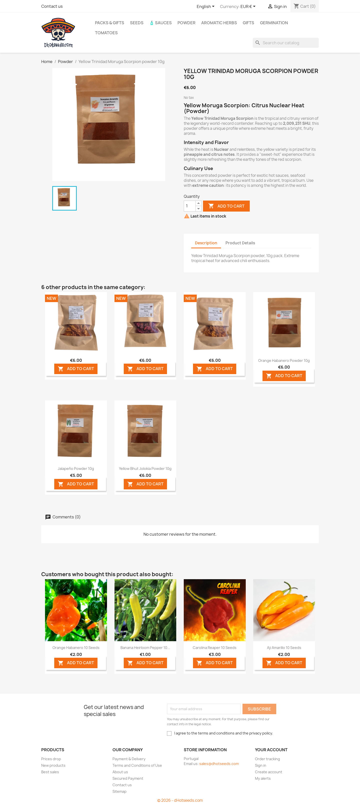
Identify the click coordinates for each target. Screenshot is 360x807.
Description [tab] (206, 243)
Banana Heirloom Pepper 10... (145, 647)
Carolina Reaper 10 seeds (214, 647)
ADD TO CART (76, 369)
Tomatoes (106, 33)
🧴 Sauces (160, 23)
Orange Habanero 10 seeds (76, 647)
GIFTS (248, 23)
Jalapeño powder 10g (76, 468)
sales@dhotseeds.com (219, 763)
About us (120, 771)
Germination (274, 23)
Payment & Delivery (129, 758)
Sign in (260, 765)
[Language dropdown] (206, 7)
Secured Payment (127, 778)
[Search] (286, 43)
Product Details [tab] (240, 243)
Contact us (52, 6)
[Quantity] (190, 206)
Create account (268, 771)
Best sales (50, 771)
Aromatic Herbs (219, 23)
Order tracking (267, 758)
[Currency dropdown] (248, 7)
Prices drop (51, 758)
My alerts (263, 778)
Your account (271, 749)
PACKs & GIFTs (109, 23)
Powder (187, 23)
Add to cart (226, 206)
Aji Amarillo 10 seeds (284, 647)
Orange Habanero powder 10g (284, 360)
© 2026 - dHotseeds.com (180, 800)
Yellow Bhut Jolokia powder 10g (145, 468)
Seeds (137, 23)
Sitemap (119, 791)
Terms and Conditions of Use (137, 765)
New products (53, 765)
